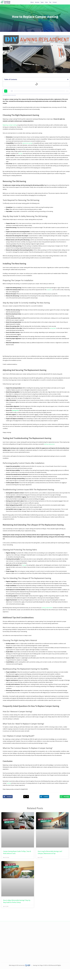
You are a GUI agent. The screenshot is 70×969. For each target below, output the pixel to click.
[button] (68, 79)
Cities (46, 2)
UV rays (20, 153)
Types (42, 2)
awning (9, 783)
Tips (50, 2)
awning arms (15, 410)
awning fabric (53, 328)
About (32, 2)
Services (37, 2)
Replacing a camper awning (10, 125)
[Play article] (5, 91)
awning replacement (49, 444)
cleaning (24, 565)
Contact (55, 2)
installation (49, 289)
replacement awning (27, 143)
